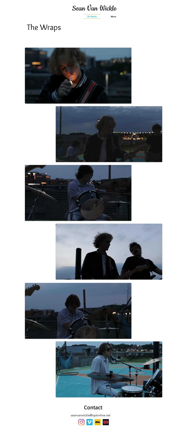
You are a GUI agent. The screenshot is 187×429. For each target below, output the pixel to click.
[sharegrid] (106, 422)
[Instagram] (81, 422)
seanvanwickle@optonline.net (90, 415)
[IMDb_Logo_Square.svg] (98, 422)
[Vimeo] (89, 422)
